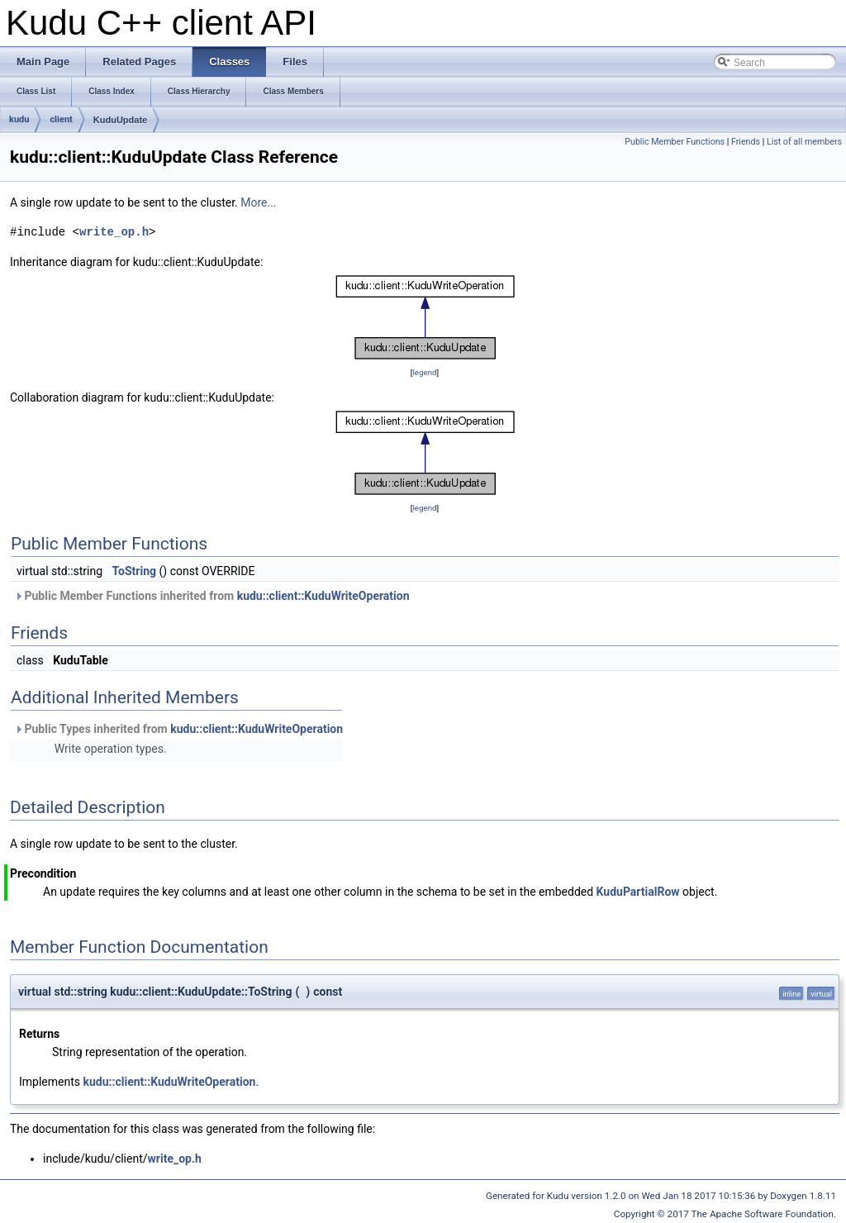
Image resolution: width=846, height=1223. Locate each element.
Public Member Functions (675, 141)
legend (424, 372)
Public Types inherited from (178, 728)
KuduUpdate (120, 120)
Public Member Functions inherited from (212, 595)
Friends (745, 141)
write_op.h (114, 232)
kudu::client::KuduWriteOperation (323, 595)
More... (258, 202)
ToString (134, 571)
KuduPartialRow (638, 891)
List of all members (804, 141)
